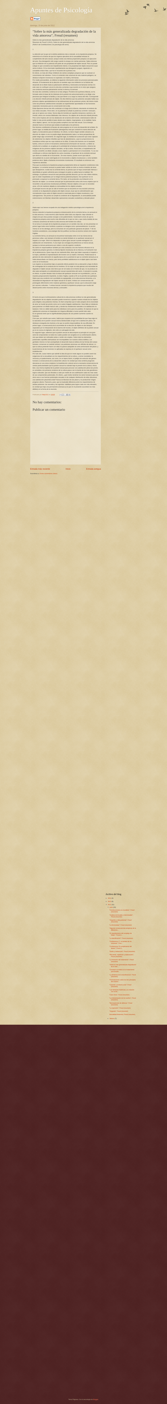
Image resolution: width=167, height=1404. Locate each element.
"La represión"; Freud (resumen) (120, 1008)
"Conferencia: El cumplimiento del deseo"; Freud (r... (120, 947)
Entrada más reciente (40, 469)
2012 (110, 904)
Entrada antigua (93, 469)
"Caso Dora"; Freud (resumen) (119, 995)
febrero (112, 1018)
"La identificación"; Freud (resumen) (121, 938)
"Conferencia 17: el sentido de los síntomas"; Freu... (120, 942)
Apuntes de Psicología (61, 10)
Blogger (95, 1399)
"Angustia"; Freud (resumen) (118, 1011)
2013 (110, 901)
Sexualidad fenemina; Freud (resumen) (122, 1014)
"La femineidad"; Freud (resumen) (120, 925)
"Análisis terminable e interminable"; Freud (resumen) (121, 916)
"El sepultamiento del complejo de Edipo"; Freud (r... (120, 934)
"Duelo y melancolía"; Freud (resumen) (122, 951)
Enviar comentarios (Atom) (48, 473)
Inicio (68, 469)
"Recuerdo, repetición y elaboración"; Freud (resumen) (121, 955)
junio (111, 907)
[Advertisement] (121, 59)
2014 (110, 898)
